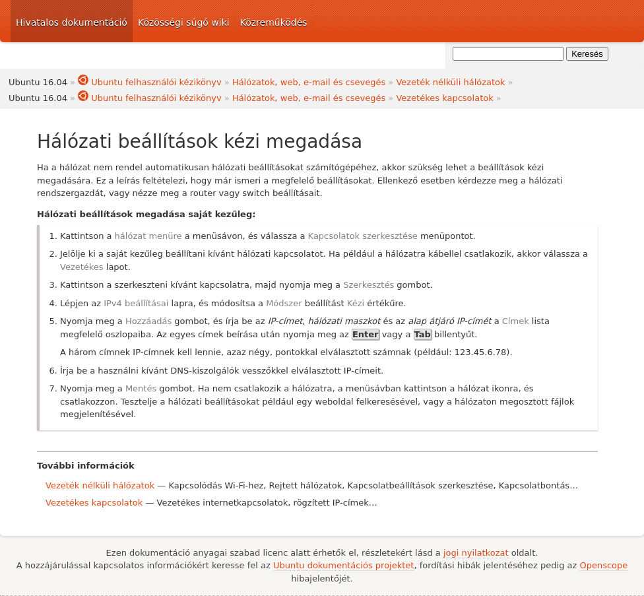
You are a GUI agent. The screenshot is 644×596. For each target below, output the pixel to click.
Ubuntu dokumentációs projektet (343, 565)
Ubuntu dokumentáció (537, 21)
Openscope (603, 565)
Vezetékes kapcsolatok (444, 98)
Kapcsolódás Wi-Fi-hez (215, 485)
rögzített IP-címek (331, 503)
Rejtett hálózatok (305, 485)
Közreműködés (273, 22)
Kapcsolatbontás (534, 485)
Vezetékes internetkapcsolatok (222, 503)
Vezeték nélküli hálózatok (450, 82)
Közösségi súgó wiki (184, 22)
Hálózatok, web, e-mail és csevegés (308, 82)
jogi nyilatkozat (476, 553)
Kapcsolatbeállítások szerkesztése (420, 485)
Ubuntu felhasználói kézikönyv (150, 82)
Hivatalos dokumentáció (71, 22)
